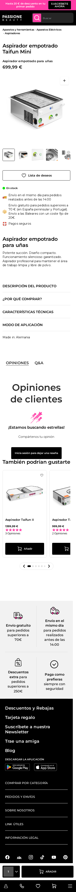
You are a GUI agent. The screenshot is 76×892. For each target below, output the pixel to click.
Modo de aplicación (23, 325)
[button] (24, 566)
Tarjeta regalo (20, 717)
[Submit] (37, 18)
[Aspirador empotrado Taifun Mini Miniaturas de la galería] (36, 155)
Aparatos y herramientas (18, 29)
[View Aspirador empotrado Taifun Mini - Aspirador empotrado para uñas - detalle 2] (52, 155)
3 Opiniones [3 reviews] (12, 533)
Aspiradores (12, 33)
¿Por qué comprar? (22, 299)
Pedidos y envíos (20, 797)
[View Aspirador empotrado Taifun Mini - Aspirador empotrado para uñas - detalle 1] (66, 155)
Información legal (21, 838)
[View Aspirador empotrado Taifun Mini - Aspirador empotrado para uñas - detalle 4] (23, 155)
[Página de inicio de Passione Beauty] (12, 18)
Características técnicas (28, 312)
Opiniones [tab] (17, 363)
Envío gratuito (18, 625)
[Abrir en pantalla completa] (64, 80)
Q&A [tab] (39, 363)
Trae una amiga (22, 741)
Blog (10, 750)
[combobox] (52, 18)
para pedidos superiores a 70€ (18, 635)
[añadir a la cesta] (47, 872)
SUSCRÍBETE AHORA (59, 5)
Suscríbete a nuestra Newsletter (27, 729)
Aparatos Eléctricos (49, 29)
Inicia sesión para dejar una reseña (36, 453)
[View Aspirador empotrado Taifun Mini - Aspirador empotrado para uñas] (9, 155)
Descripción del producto (29, 286)
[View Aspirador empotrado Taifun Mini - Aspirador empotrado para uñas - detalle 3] (37, 155)
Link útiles (14, 824)
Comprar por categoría (26, 783)
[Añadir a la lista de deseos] (36, 175)
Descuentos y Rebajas (29, 708)
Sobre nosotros (20, 810)
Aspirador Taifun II (19, 520)
